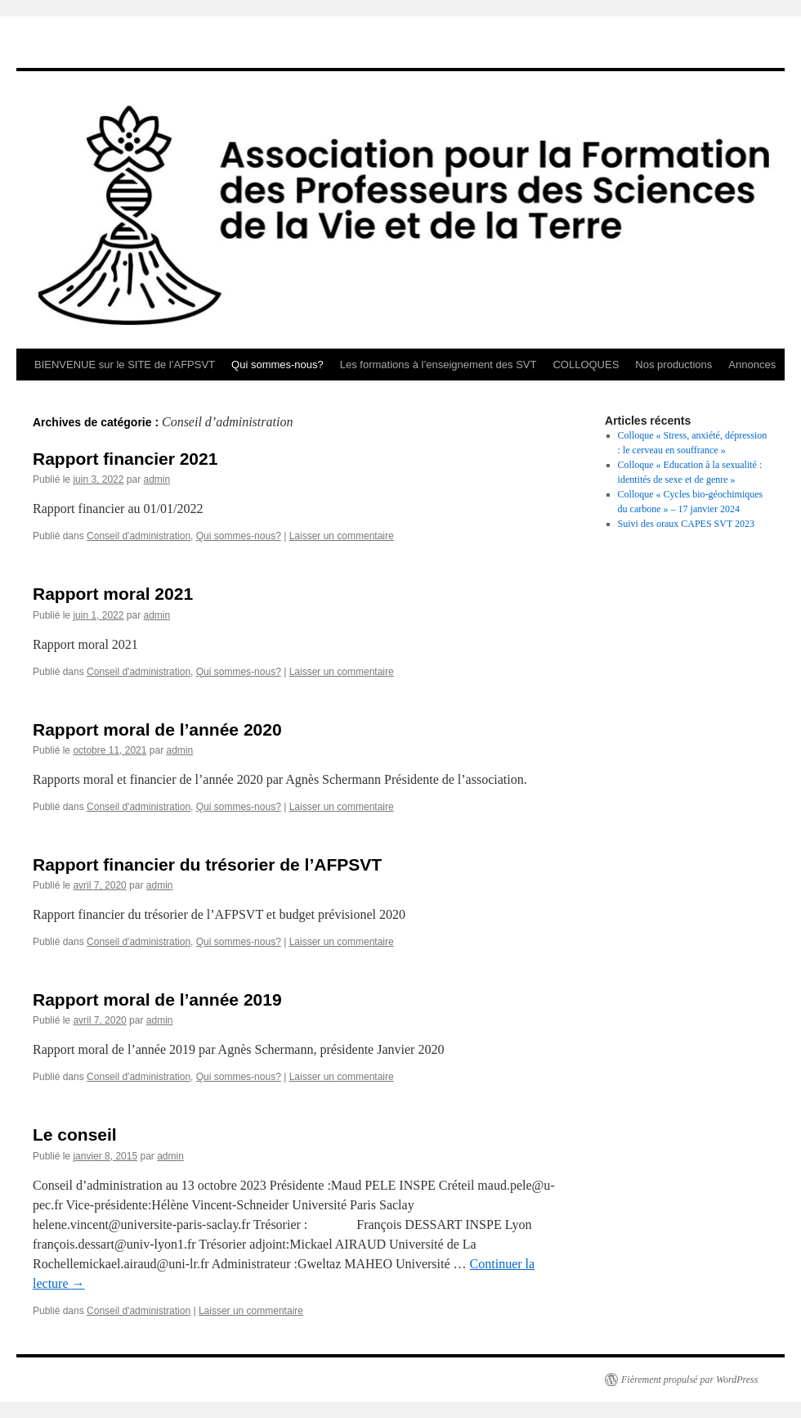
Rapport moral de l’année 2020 (157, 729)
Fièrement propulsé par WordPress (689, 1379)
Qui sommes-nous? (277, 364)
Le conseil (75, 1134)
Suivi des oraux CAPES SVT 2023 (686, 523)
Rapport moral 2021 (113, 593)
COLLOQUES (586, 364)
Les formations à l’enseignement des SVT (438, 364)
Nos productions (673, 364)
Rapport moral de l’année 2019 (157, 999)
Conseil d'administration (138, 536)
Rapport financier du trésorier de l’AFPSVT (207, 864)
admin (156, 479)
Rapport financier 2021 (125, 458)
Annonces (752, 364)
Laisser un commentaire (341, 536)
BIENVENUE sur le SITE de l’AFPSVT (124, 364)
